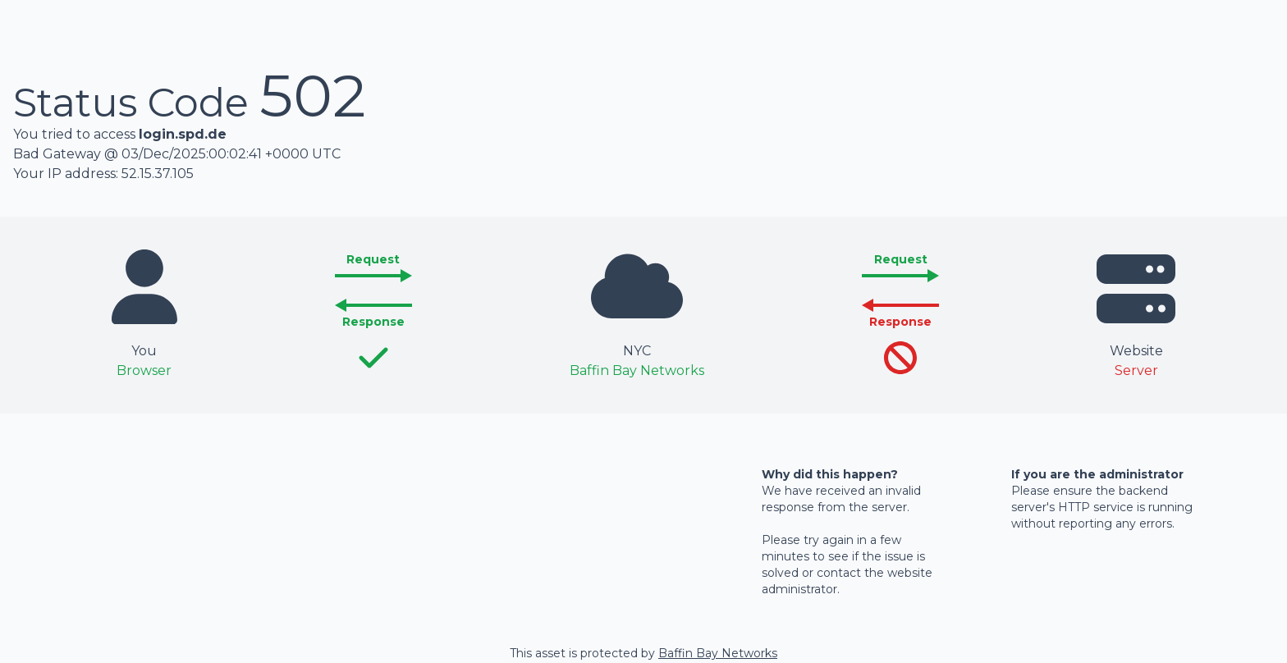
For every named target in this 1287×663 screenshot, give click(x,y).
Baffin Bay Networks (717, 653)
